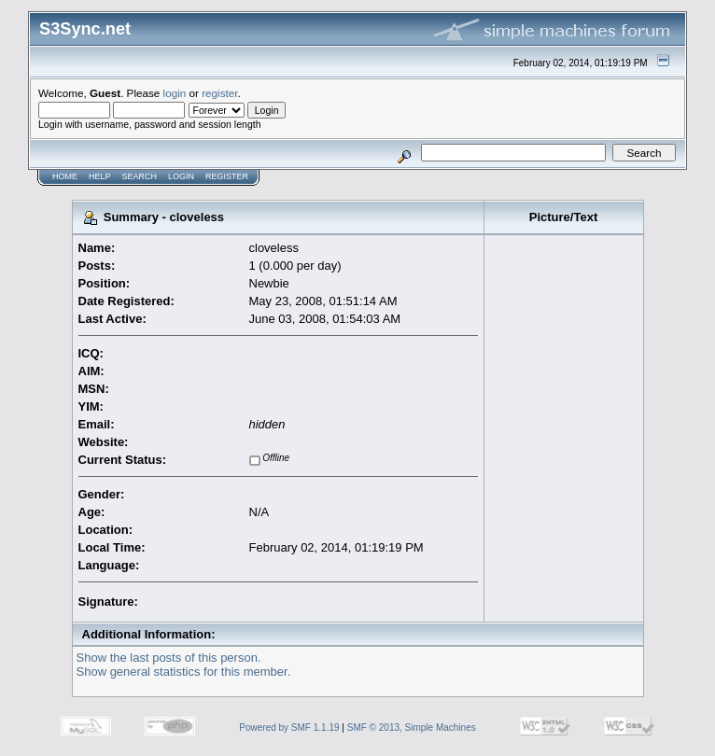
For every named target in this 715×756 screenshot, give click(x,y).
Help (100, 176)
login (175, 93)
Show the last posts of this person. (169, 658)
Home (64, 176)
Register (226, 176)
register (219, 93)
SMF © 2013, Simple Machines (411, 727)
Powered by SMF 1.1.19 (289, 727)
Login (181, 176)
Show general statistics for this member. (184, 672)
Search (140, 176)
